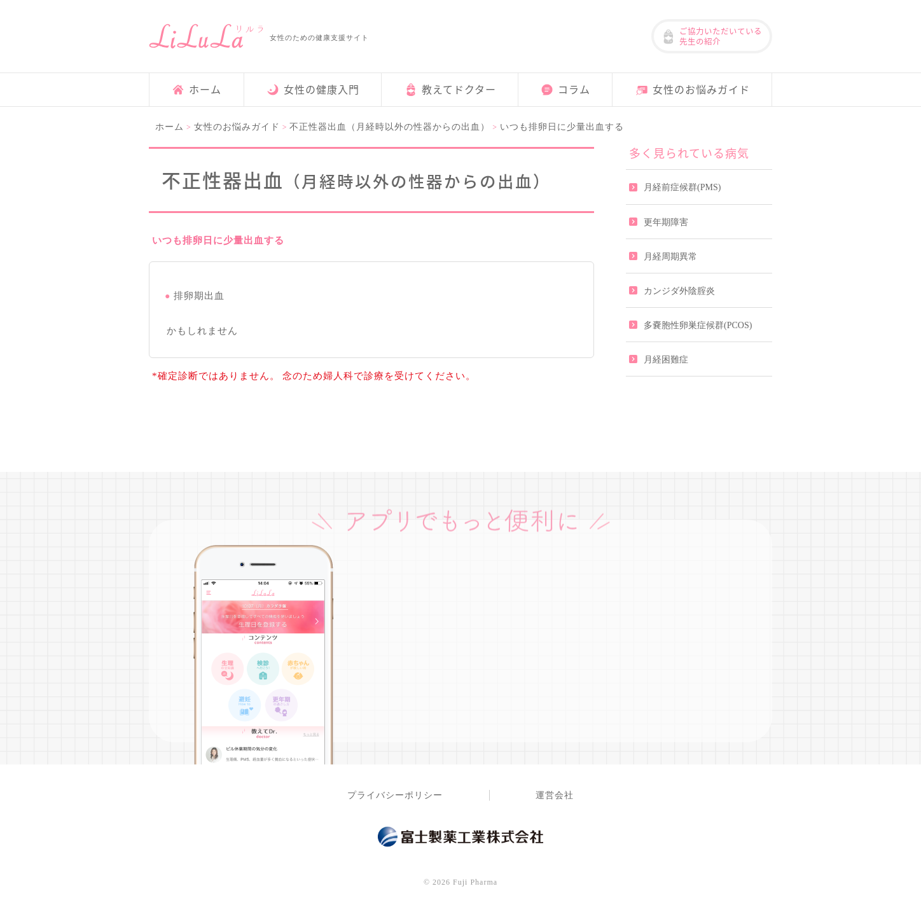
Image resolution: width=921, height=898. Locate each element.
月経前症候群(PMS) (682, 187)
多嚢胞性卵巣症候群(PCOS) (698, 325)
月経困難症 (666, 359)
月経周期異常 (670, 256)
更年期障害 (666, 222)
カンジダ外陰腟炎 (679, 291)
